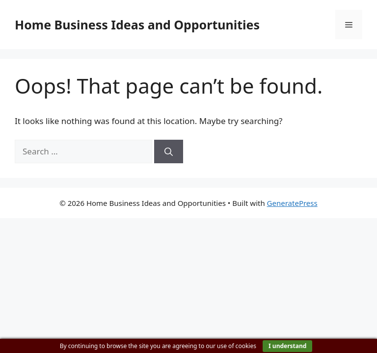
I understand (287, 346)
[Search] (168, 151)
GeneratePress (292, 203)
